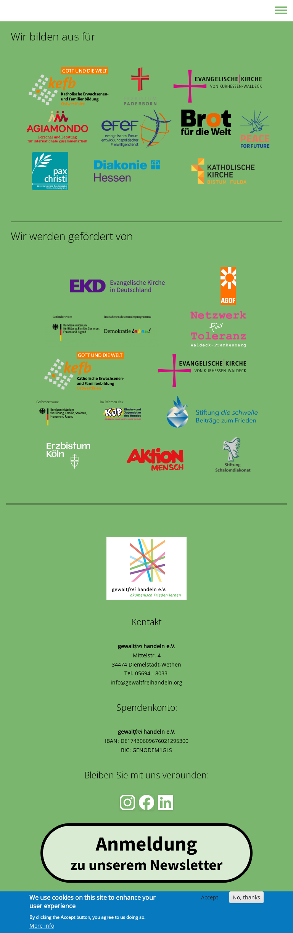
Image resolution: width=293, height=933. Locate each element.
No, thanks (246, 897)
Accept (209, 897)
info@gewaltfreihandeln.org (146, 682)
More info (41, 925)
